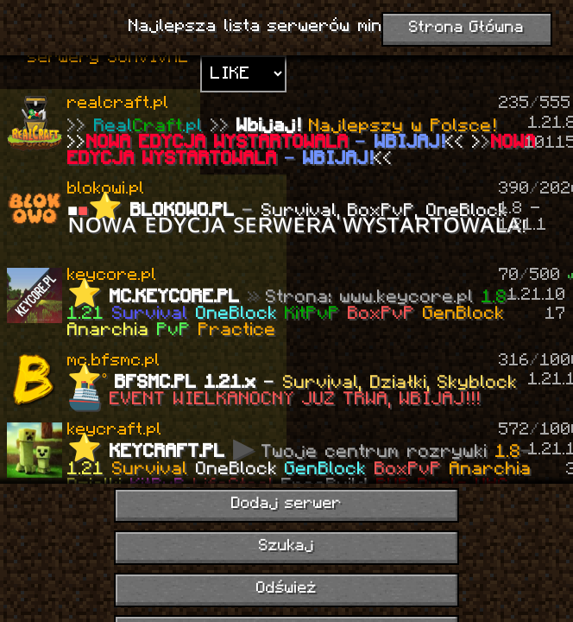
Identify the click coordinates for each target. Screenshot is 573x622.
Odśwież (286, 588)
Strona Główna (467, 28)
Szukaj (286, 546)
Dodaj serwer (287, 504)
